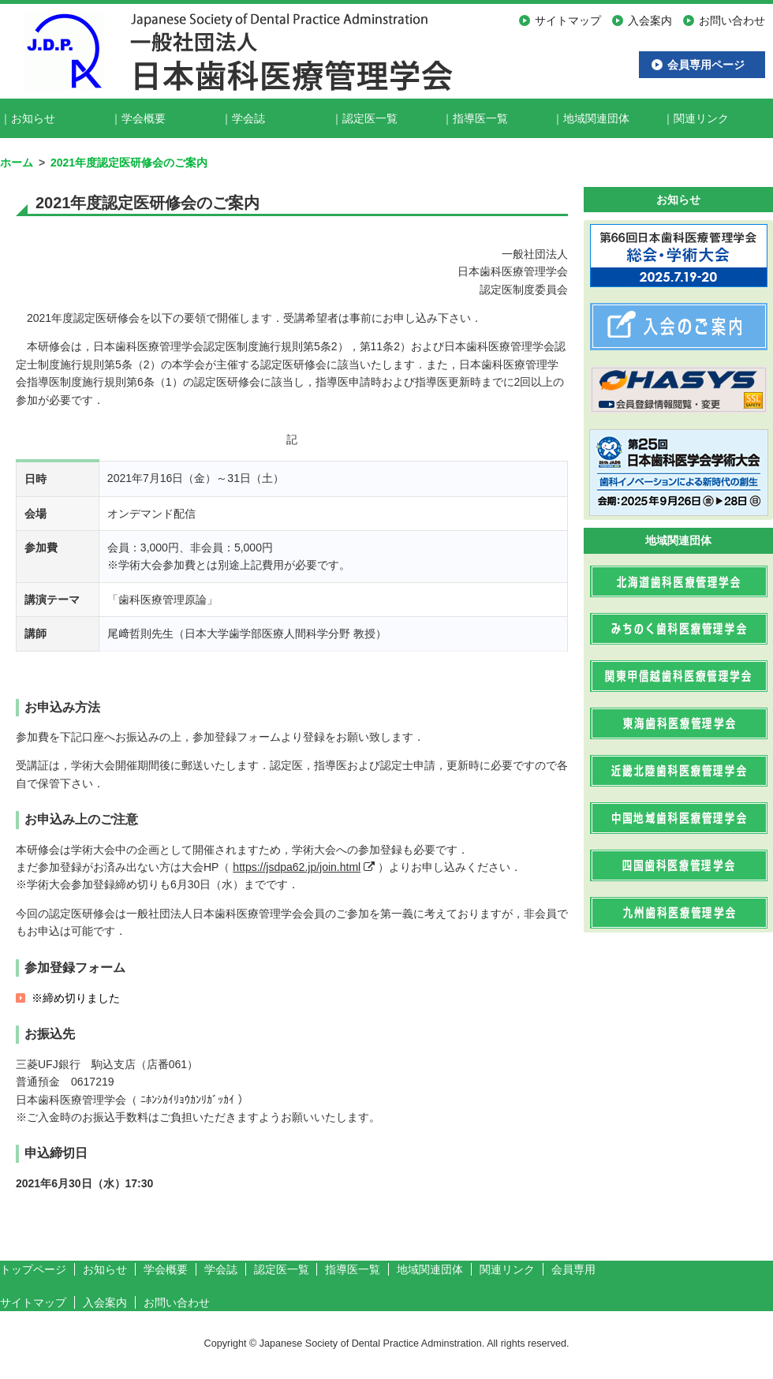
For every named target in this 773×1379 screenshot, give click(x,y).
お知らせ (33, 118)
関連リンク (701, 118)
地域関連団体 (596, 118)
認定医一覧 (370, 118)
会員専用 (573, 1269)
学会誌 (248, 118)
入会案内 (105, 1302)
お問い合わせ (177, 1302)
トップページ (33, 1269)
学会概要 (143, 118)
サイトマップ (33, 1302)
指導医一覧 (480, 118)
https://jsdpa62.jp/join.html (296, 867)
